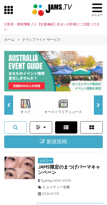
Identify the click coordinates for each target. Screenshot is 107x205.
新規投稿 (53, 141)
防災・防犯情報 (17, 24)
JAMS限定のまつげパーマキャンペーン (69, 169)
